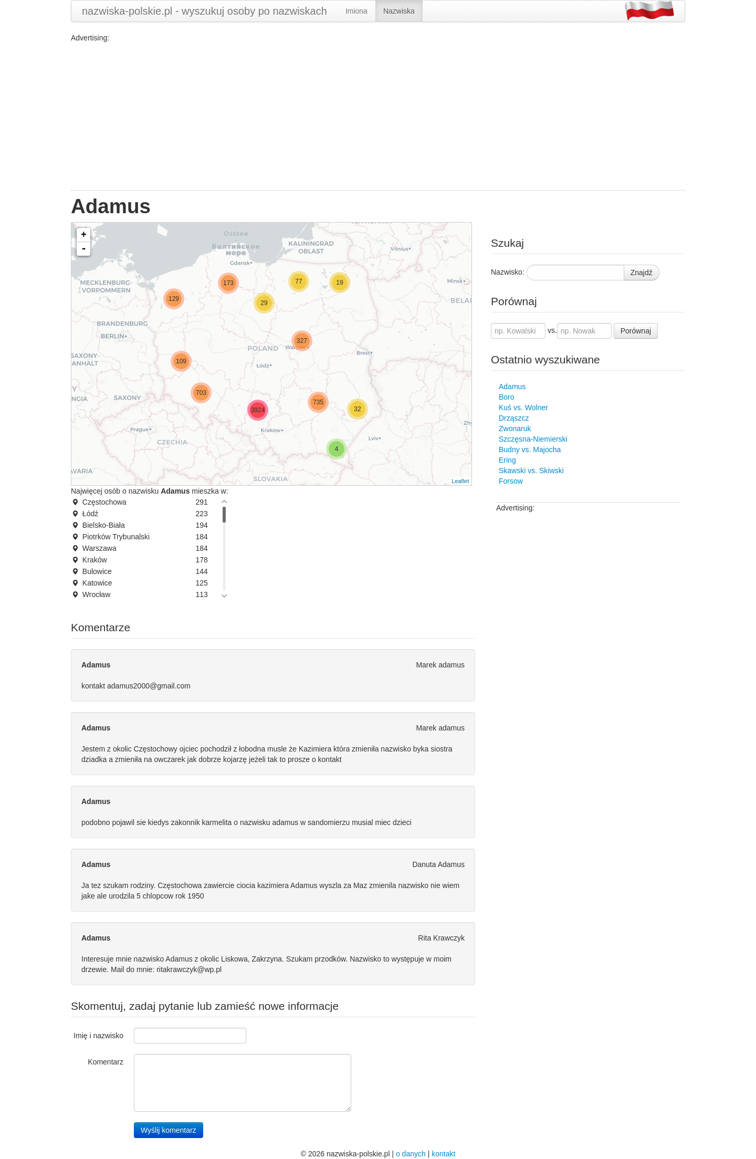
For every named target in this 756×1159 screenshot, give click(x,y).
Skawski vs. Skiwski (531, 470)
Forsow (511, 481)
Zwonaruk (515, 428)
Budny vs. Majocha (530, 449)
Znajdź (642, 272)
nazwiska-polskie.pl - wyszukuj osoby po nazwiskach (204, 11)
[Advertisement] (378, 116)
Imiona (356, 11)
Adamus (512, 386)
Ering (507, 460)
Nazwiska (399, 11)
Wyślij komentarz (168, 1130)
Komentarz (105, 1062)
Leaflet (460, 481)
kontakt (443, 1154)
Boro (506, 397)
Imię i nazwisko (98, 1035)
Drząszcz (514, 418)
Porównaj (636, 331)
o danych (411, 1154)
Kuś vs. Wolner (523, 407)
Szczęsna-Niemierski (533, 439)
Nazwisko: (507, 272)
